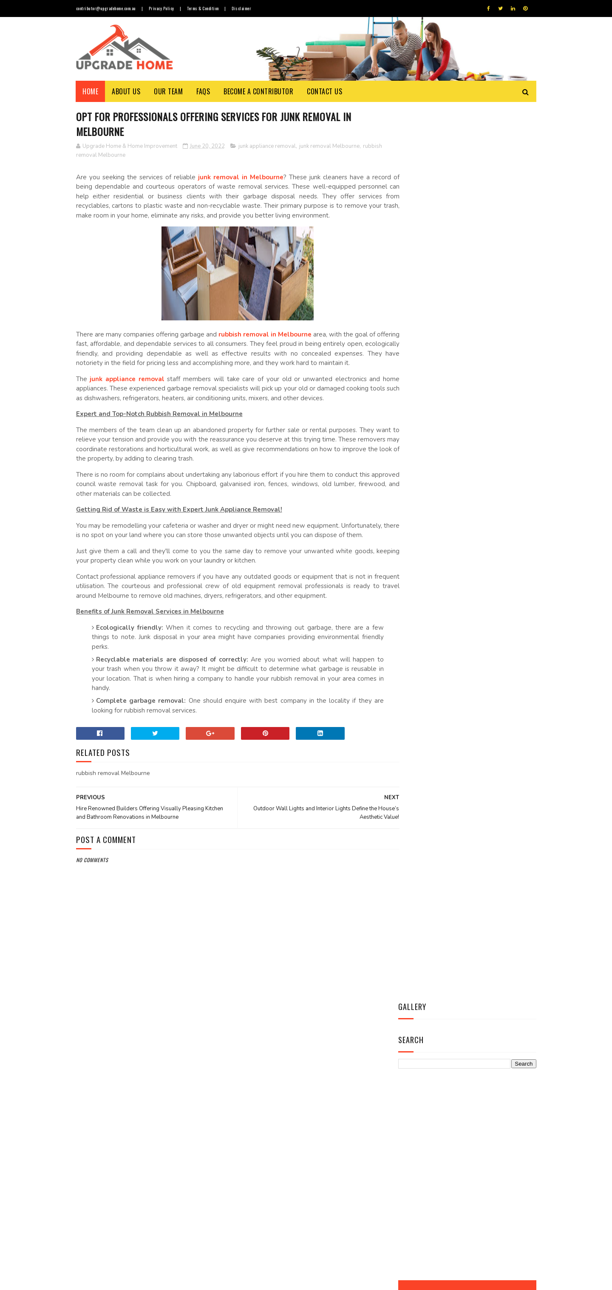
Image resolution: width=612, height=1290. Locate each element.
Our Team (168, 91)
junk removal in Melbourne (236, 177)
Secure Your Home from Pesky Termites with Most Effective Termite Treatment (327, 1151)
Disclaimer (245, 8)
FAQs (203, 91)
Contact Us (325, 91)
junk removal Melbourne (329, 146)
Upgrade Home (115, 1279)
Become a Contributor (259, 91)
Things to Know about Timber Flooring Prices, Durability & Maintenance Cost (327, 1074)
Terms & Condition (206, 8)
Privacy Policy (163, 8)
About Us (126, 91)
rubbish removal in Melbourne (269, 344)
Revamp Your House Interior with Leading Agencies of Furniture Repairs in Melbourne (330, 1190)
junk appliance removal (267, 146)
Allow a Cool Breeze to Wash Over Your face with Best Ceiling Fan (325, 1113)
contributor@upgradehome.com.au (106, 8)
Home (91, 91)
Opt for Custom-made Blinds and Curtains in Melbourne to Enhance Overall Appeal (327, 1229)
